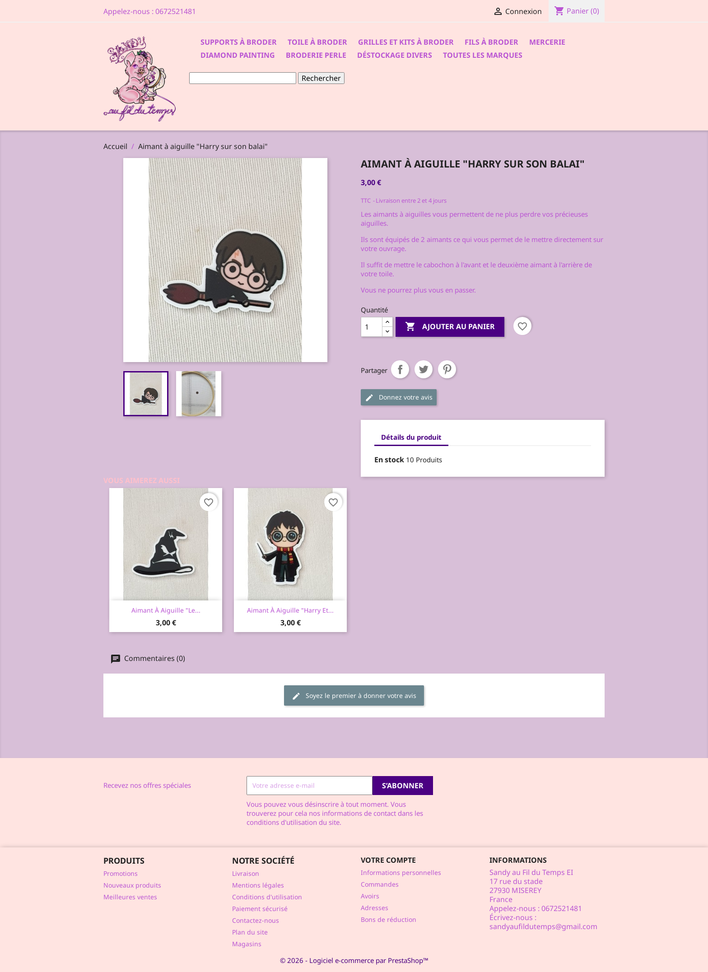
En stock (389, 459)
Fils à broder (491, 42)
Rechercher (321, 78)
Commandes (380, 884)
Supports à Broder (238, 42)
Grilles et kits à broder (406, 42)
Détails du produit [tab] (411, 437)
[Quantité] (371, 327)
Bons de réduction (388, 919)
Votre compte (388, 860)
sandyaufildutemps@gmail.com (543, 926)
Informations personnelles (401, 872)
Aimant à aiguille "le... (165, 610)
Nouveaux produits (132, 885)
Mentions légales (258, 885)
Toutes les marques (482, 55)
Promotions (120, 873)
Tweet (424, 369)
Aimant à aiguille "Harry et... (290, 610)
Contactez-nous (255, 920)
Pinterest (447, 369)
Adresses (374, 907)
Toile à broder (317, 42)
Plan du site (250, 932)
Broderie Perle (316, 55)
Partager (400, 369)
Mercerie (547, 42)
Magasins (246, 943)
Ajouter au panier (450, 327)
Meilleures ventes (130, 897)
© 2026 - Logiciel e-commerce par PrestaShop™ (354, 960)
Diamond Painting (237, 55)
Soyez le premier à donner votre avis (354, 696)
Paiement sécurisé (260, 908)
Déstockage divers (394, 55)
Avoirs (370, 896)
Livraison (245, 873)
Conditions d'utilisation (267, 897)
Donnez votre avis (399, 397)
